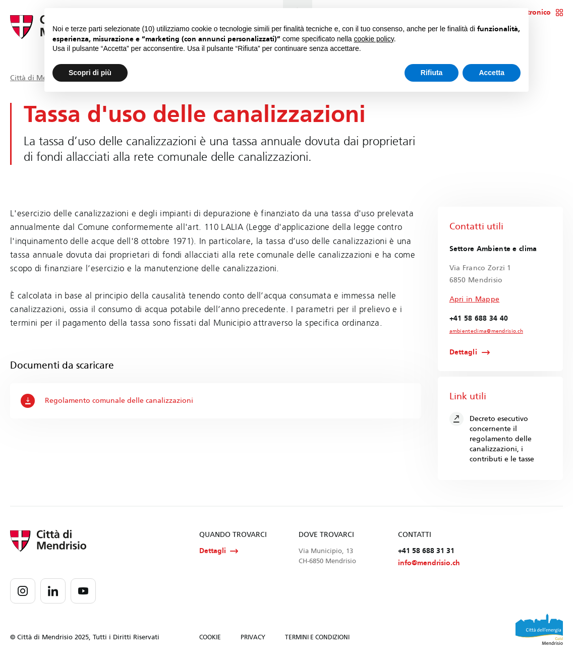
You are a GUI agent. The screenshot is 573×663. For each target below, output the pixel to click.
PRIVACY (253, 637)
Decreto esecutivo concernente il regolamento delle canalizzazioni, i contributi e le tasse (491, 437)
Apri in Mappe (474, 299)
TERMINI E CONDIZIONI (317, 637)
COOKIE (210, 637)
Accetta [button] (491, 73)
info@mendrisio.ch (429, 563)
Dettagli (463, 352)
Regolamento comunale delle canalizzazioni (107, 401)
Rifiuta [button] (432, 73)
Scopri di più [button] (90, 73)
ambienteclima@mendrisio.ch (486, 331)
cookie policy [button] (374, 39)
